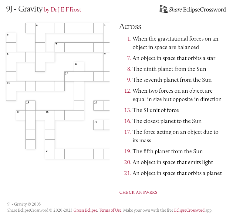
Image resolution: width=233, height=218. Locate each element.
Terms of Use (110, 210)
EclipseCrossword (189, 210)
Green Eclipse (85, 210)
